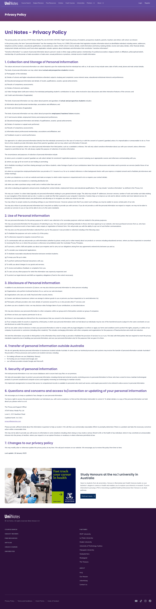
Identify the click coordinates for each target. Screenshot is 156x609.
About (100, 3)
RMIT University (85, 534)
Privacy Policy (9, 601)
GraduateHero (84, 554)
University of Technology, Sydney (91, 546)
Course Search (26, 3)
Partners (91, 3)
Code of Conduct (53, 601)
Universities (80, 3)
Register (147, 3)
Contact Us (83, 585)
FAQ (81, 573)
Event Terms (40, 601)
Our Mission (84, 577)
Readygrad (83, 558)
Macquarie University (87, 550)
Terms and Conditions (25, 601)
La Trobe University (86, 538)
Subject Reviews (38, 3)
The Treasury (84, 562)
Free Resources (51, 3)
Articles (60, 3)
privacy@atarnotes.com (13, 421)
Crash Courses (70, 3)
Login (140, 3)
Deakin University (86, 542)
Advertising (84, 581)
